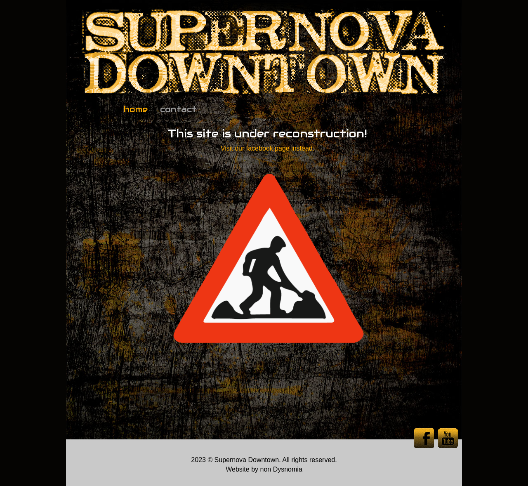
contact (178, 109)
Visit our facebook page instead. (267, 148)
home (136, 109)
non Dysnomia (281, 469)
